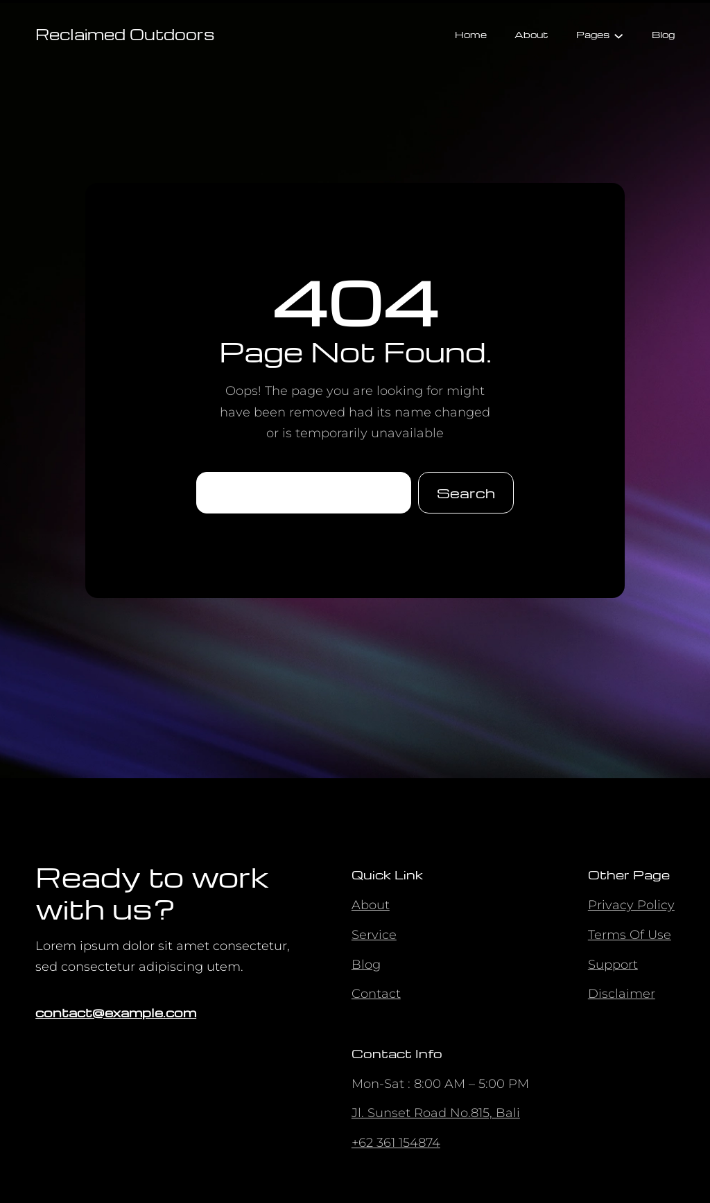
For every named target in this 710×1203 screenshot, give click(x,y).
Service (374, 934)
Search (466, 493)
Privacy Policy (631, 905)
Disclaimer (621, 993)
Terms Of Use (629, 934)
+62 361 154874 (396, 1142)
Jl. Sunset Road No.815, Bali (436, 1113)
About (371, 905)
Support (613, 964)
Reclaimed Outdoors (125, 34)
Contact (376, 993)
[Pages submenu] (618, 34)
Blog (366, 964)
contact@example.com (115, 1012)
